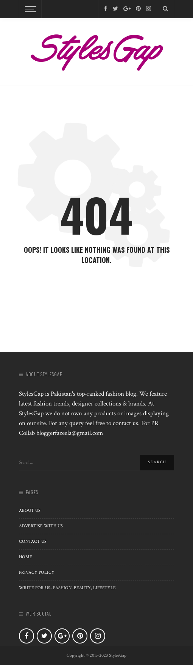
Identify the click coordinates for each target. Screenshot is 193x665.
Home (25, 557)
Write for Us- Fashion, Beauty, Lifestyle (67, 588)
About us (29, 510)
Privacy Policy (36, 572)
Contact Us (33, 541)
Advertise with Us (41, 526)
